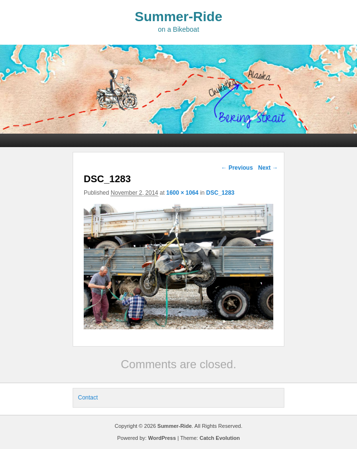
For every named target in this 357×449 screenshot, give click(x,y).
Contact (88, 397)
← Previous (237, 167)
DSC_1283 (220, 192)
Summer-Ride (178, 16)
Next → (268, 167)
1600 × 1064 (182, 192)
